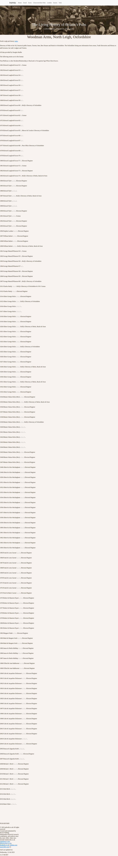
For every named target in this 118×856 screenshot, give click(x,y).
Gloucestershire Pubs (39, 3)
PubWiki (12, 3)
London (49, 3)
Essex (30, 3)
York (60, 3)
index (16, 41)
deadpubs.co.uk (4, 845)
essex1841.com (4, 847)
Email (25, 3)
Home (20, 3)
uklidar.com (13, 845)
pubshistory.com (5, 841)
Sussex (55, 3)
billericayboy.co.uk (5, 843)
